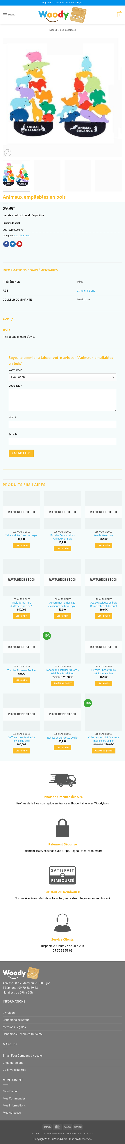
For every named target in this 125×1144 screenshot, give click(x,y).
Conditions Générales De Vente (23, 1034)
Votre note (15, 370)
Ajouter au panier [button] (62, 683)
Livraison (9, 1012)
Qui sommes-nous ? (53, 1133)
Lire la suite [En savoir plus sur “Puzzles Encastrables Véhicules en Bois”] (104, 683)
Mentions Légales (14, 1027)
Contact (88, 1133)
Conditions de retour (16, 1020)
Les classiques (68, 30)
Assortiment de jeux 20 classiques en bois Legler (62, 604)
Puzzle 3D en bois (103, 535)
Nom (12, 417)
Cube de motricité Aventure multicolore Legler (103, 739)
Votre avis (15, 385)
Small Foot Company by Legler (23, 1055)
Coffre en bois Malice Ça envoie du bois (21, 739)
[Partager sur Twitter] (13, 244)
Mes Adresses (12, 1112)
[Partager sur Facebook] (6, 244)
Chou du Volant (13, 1063)
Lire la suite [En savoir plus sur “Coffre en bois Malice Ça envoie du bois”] (21, 750)
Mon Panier (10, 1091)
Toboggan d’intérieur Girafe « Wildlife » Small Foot (62, 671)
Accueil (53, 30)
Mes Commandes (14, 1098)
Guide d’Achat (74, 1133)
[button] (9, 14)
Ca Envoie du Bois (14, 1070)
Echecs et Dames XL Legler (62, 737)
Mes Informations (14, 1105)
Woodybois (60, 1139)
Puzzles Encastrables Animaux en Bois (62, 537)
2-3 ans (81, 290)
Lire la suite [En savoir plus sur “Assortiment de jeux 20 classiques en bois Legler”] (62, 616)
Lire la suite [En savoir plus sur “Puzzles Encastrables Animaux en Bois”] (62, 548)
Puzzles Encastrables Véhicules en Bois (103, 671)
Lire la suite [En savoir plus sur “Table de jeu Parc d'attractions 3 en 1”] (21, 616)
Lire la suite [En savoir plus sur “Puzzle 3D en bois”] (104, 545)
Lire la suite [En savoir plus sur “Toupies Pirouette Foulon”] (21, 680)
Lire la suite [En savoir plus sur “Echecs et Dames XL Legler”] (62, 747)
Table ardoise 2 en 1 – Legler (21, 535)
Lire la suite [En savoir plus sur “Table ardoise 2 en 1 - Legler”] (21, 545)
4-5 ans (91, 290)
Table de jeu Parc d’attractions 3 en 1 (21, 604)
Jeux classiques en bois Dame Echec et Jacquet (103, 604)
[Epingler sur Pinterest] (19, 244)
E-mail (13, 434)
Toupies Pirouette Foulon (21, 670)
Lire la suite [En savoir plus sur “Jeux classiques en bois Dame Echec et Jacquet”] (104, 616)
